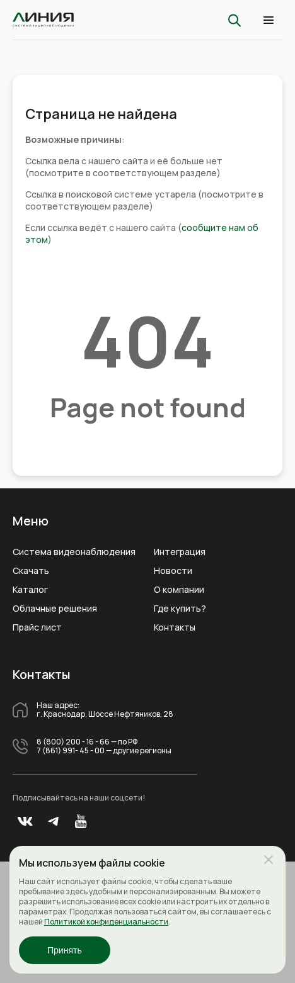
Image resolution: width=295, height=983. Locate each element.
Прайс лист (37, 627)
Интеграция (179, 552)
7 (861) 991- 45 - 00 (71, 750)
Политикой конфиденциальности (106, 921)
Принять (64, 950)
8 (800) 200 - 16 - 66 (73, 742)
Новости (173, 570)
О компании (179, 589)
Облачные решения (55, 608)
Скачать (31, 570)
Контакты (174, 627)
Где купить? (180, 608)
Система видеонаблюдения (74, 552)
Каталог (30, 589)
